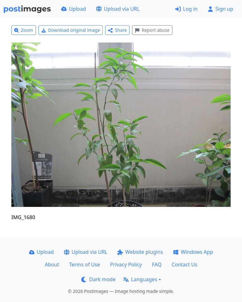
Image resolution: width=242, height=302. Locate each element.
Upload (73, 8)
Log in (186, 8)
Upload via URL (118, 8)
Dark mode (98, 279)
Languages (140, 279)
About (52, 264)
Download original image (70, 30)
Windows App (193, 251)
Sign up (220, 8)
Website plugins (140, 251)
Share (117, 30)
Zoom (23, 30)
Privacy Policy (126, 264)
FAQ (156, 264)
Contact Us (184, 264)
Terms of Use (84, 264)
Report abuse (152, 30)
